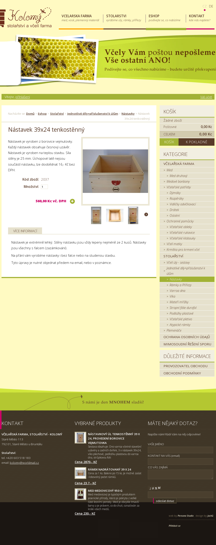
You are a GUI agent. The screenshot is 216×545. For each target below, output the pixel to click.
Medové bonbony (178, 181)
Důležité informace (187, 356)
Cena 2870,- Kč (86, 462)
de (211, 6)
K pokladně (196, 142)
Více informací (25, 231)
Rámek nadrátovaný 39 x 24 (109, 469)
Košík (170, 111)
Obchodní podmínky (182, 373)
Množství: (31, 186)
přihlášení (22, 97)
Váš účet (206, 97)
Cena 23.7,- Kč (85, 483)
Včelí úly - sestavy (178, 262)
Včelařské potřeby (179, 187)
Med (169, 170)
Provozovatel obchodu (186, 366)
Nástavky (128, 114)
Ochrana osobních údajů (187, 337)
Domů (30, 114)
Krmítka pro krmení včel (183, 249)
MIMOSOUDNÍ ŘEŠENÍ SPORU (187, 344)
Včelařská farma (179, 163)
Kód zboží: (30, 179)
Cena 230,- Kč (85, 513)
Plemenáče (174, 330)
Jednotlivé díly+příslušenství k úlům (92, 114)
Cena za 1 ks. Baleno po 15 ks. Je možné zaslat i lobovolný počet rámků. (114, 475)
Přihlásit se (175, 525)
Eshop (42, 114)
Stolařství (57, 114)
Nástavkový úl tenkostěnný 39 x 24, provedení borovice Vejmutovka (114, 438)
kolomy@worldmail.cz (24, 463)
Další (146, 214)
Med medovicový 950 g (105, 491)
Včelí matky (174, 244)
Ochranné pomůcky (180, 221)
